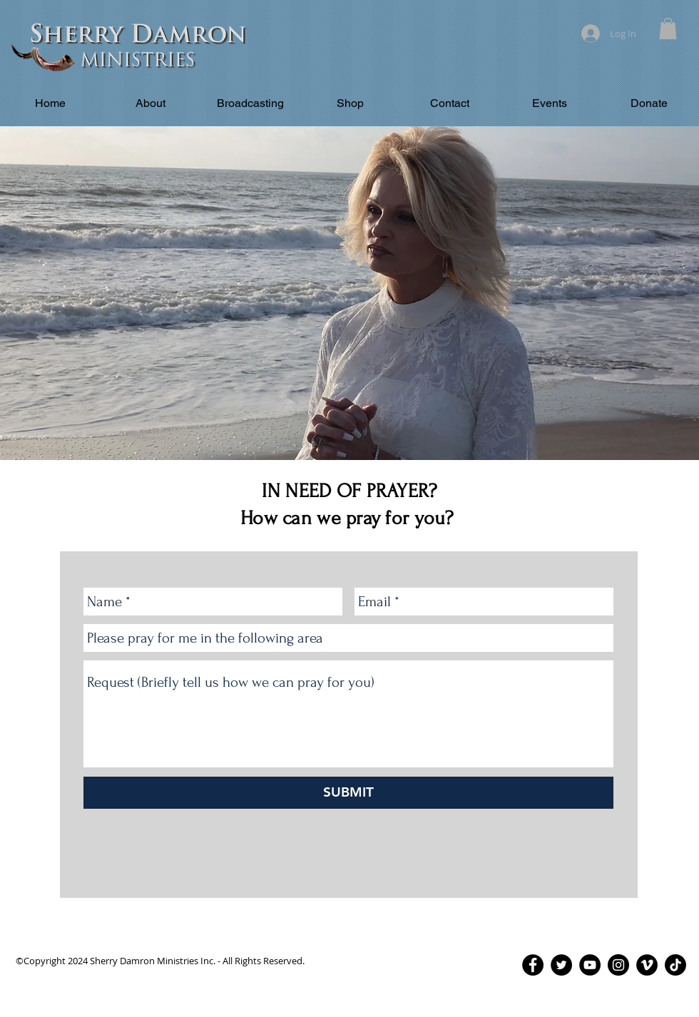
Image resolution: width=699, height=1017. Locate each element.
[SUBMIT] (348, 793)
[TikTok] (675, 965)
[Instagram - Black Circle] (618, 965)
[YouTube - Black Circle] (590, 965)
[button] (668, 28)
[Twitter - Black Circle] (561, 965)
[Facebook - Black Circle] (533, 965)
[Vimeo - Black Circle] (647, 965)
